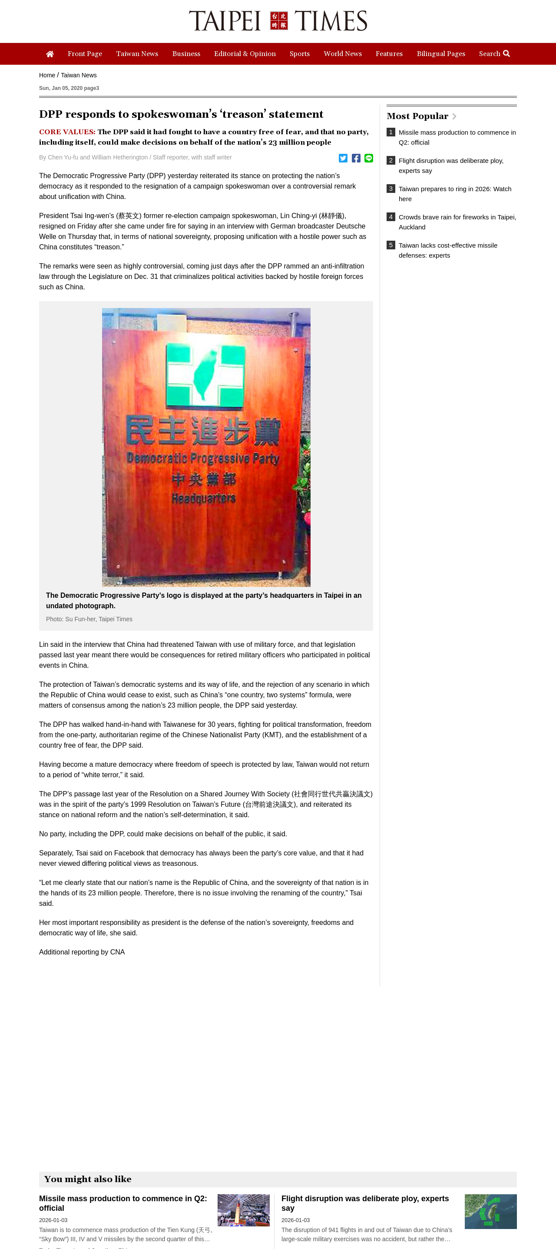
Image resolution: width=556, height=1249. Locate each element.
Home (47, 75)
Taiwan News (78, 75)
